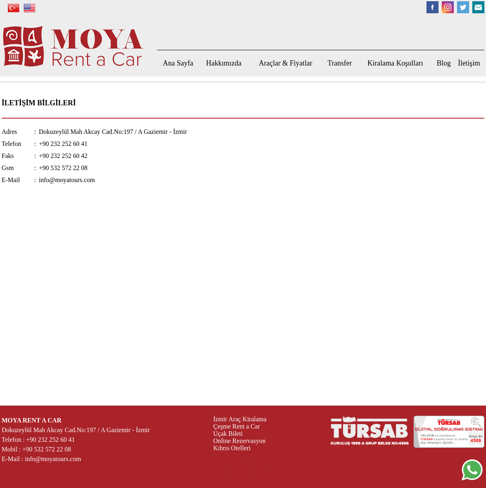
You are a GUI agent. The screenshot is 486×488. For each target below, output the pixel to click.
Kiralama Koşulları (395, 63)
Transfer (339, 63)
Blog (444, 63)
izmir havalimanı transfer (245, 455)
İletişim (469, 63)
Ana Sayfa (178, 63)
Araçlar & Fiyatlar (285, 63)
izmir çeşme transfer (239, 462)
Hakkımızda (223, 63)
